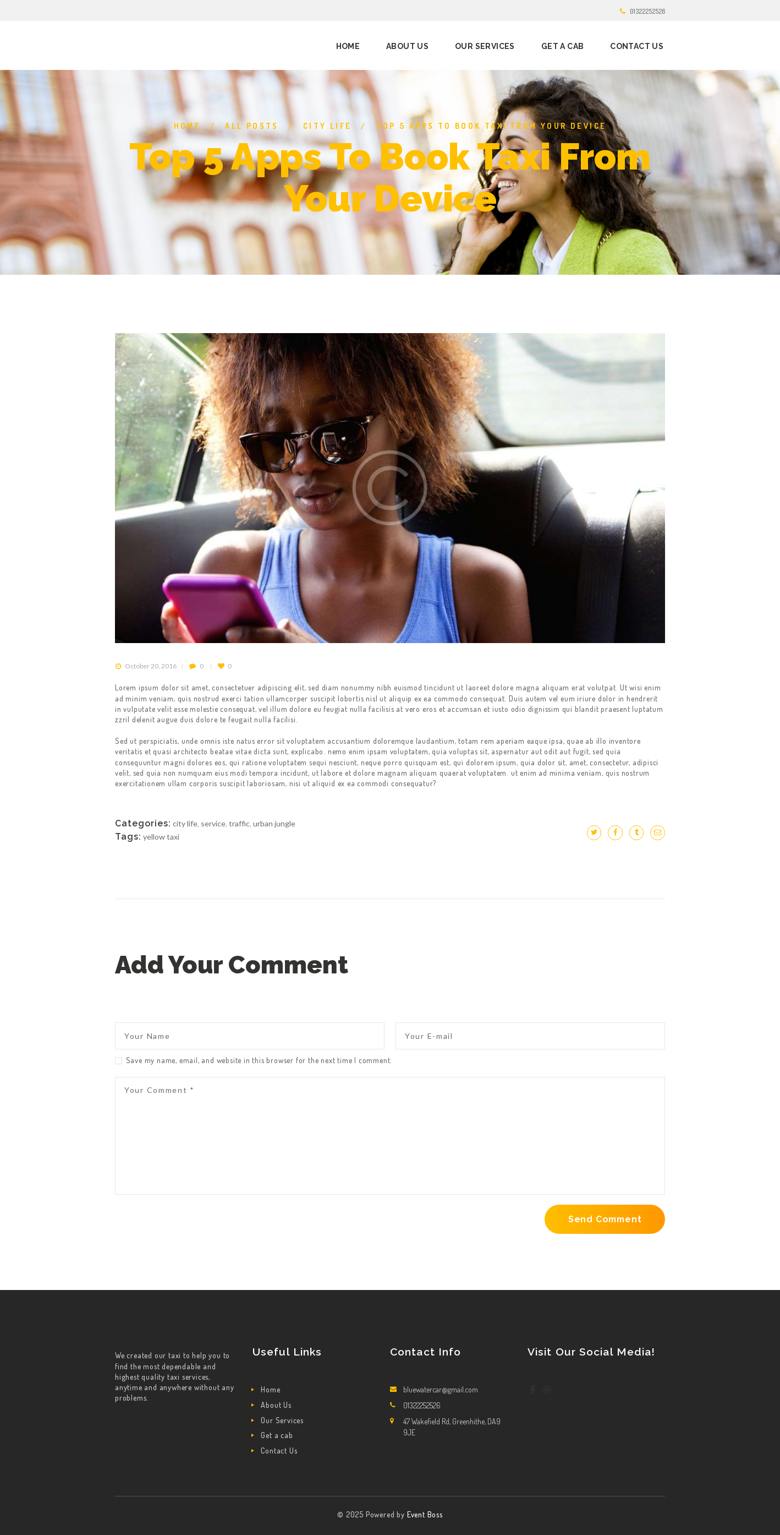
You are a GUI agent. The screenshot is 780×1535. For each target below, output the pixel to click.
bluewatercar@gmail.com (440, 1389)
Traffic (239, 823)
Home (187, 125)
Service (213, 823)
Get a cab (277, 1435)
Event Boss (425, 1514)
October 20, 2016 (151, 666)
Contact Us (279, 1450)
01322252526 (647, 11)
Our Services (282, 1420)
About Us (276, 1404)
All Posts (252, 125)
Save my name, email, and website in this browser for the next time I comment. (259, 1060)
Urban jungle (274, 823)
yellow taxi (161, 836)
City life (327, 125)
